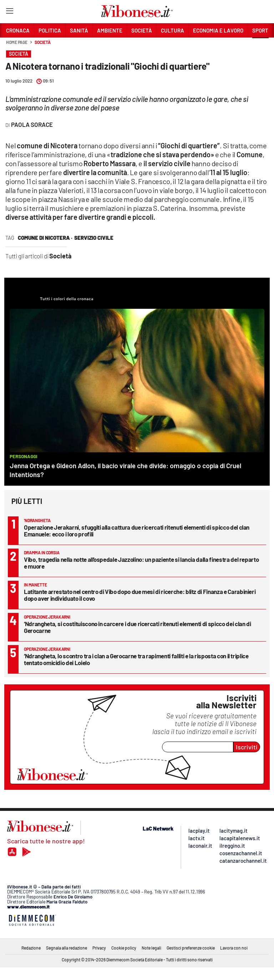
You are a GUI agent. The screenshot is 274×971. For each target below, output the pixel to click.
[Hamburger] (9, 12)
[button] (260, 46)
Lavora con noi (234, 947)
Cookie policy (123, 947)
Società (42, 42)
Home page (16, 42)
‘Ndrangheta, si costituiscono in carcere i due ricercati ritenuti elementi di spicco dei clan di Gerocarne (137, 627)
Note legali (151, 947)
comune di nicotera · (45, 237)
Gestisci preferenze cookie (191, 947)
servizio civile (93, 237)
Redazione (31, 947)
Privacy (99, 947)
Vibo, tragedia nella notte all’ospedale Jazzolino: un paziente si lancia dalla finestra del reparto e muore (141, 563)
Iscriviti (247, 747)
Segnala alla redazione (66, 947)
